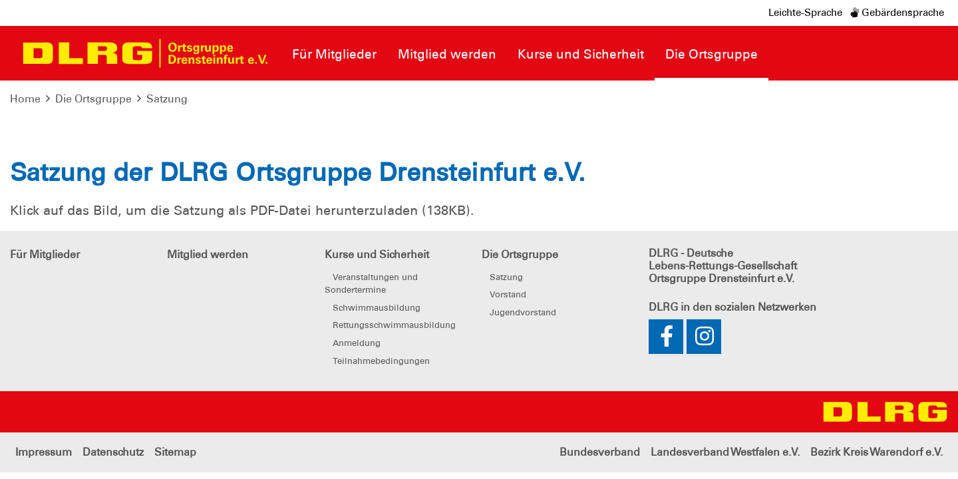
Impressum (43, 452)
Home (25, 98)
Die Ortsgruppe (93, 98)
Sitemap (175, 452)
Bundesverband (599, 452)
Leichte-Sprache (805, 13)
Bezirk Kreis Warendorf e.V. (876, 452)
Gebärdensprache (897, 13)
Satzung (167, 98)
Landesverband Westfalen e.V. (725, 452)
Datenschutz (113, 452)
